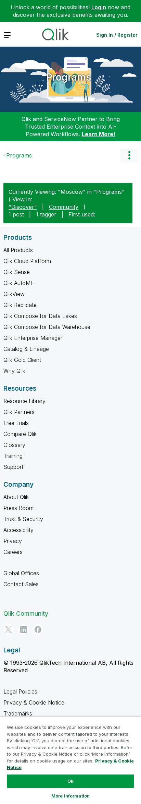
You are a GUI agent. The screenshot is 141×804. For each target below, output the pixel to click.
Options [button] (129, 155)
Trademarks (17, 713)
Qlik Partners (19, 412)
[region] (70, 760)
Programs (68, 77)
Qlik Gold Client (22, 359)
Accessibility (18, 530)
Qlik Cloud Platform (27, 261)
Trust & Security (23, 519)
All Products (18, 250)
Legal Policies (20, 691)
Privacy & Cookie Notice (33, 702)
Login (98, 7)
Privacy (12, 540)
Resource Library (24, 401)
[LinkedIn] (23, 629)
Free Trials (16, 422)
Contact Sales (21, 584)
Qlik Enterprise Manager (32, 337)
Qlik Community (25, 613)
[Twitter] (8, 629)
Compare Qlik (20, 433)
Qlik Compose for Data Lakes (40, 315)
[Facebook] (38, 629)
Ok (70, 781)
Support (13, 466)
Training (13, 455)
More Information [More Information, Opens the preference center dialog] (70, 796)
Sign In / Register (117, 35)
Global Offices (21, 573)
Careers (13, 551)
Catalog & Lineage (26, 348)
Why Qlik (14, 370)
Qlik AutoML (18, 283)
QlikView (14, 294)
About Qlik (16, 497)
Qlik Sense (16, 272)
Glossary (14, 444)
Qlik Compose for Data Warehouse (46, 326)
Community (63, 206)
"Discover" (23, 206)
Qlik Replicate (20, 305)
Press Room (18, 508)
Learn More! (98, 134)
